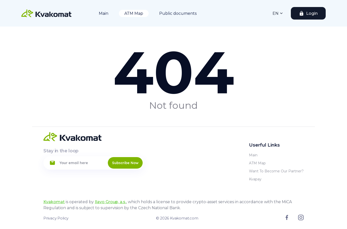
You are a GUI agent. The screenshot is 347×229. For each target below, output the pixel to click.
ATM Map (133, 13)
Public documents (178, 13)
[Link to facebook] (287, 218)
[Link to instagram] (301, 219)
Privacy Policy (55, 218)
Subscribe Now (125, 163)
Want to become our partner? (276, 171)
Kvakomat (54, 201)
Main (103, 13)
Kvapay (255, 179)
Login (312, 13)
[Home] (46, 13)
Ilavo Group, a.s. (110, 201)
